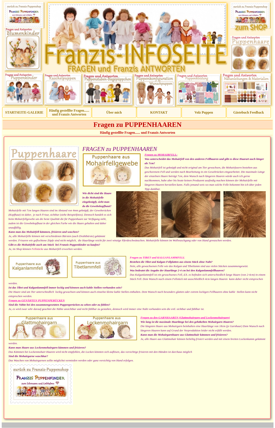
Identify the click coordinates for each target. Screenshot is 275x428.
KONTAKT (159, 112)
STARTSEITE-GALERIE (24, 112)
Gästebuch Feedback (248, 112)
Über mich (114, 112)
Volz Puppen (203, 112)
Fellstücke (37, 249)
